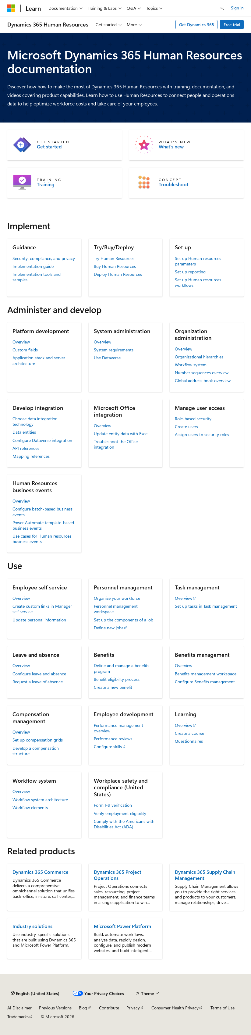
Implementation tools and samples (36, 277)
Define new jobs (108, 628)
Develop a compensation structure (35, 750)
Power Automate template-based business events (43, 525)
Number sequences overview (201, 372)
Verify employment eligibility (120, 813)
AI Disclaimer (19, 1008)
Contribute (109, 1008)
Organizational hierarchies (199, 357)
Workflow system (191, 365)
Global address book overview (203, 380)
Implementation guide (33, 266)
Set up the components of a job (123, 620)
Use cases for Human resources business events (41, 538)
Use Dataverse (107, 358)
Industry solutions (32, 926)
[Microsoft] (11, 8)
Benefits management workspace (205, 674)
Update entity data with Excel (121, 433)
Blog (83, 1008)
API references (25, 448)
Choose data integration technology (35, 421)
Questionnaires (189, 741)
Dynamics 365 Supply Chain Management (205, 875)
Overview (21, 342)
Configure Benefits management (205, 682)
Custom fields (25, 350)
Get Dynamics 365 (196, 24)
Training (46, 184)
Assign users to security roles (202, 434)
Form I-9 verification (113, 805)
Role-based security (193, 418)
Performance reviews (113, 739)
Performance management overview (118, 728)
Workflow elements (30, 807)
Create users (186, 426)
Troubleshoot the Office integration (116, 444)
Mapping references (31, 456)
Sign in (237, 8)
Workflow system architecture (40, 799)
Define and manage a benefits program (121, 668)
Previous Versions (55, 1008)
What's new (171, 147)
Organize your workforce (117, 598)
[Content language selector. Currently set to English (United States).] (35, 993)
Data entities (24, 432)
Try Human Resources (114, 258)
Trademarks (18, 1016)
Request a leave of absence (37, 682)
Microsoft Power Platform (122, 926)
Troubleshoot (174, 184)
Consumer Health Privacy (175, 1008)
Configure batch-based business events (42, 511)
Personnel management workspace (116, 608)
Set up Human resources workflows (198, 282)
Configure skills (108, 746)
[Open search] (222, 8)
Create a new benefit (113, 687)
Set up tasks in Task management (206, 606)
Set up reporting (190, 272)
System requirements (113, 350)
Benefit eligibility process (117, 679)
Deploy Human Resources (118, 274)
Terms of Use (222, 1008)
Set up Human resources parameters (198, 261)
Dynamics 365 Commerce (40, 872)
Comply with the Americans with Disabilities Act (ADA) (124, 824)
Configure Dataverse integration (42, 440)
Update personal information (39, 620)
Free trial (232, 24)
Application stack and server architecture (38, 360)
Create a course (189, 733)
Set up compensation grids (37, 740)
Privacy (133, 1008)
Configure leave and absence (39, 674)
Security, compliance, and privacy (43, 258)
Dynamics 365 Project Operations (117, 875)
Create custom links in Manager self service (42, 608)
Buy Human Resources (115, 266)
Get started (49, 147)
